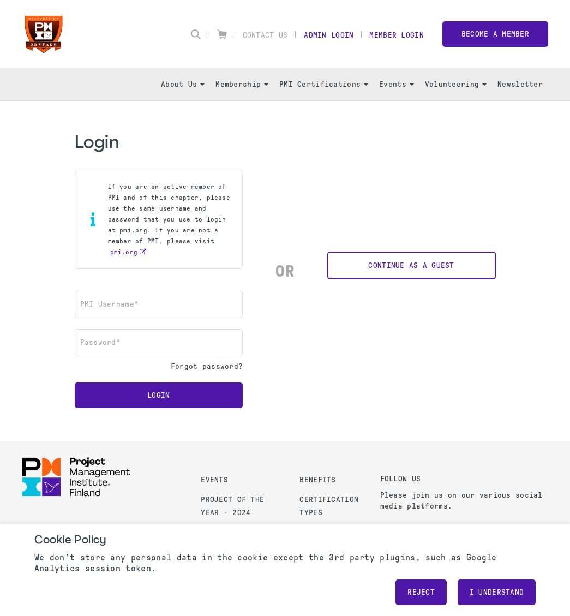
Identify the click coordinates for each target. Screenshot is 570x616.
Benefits (317, 480)
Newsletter (520, 84)
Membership (241, 84)
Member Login (396, 35)
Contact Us (265, 35)
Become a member (495, 34)
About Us (183, 84)
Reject (421, 592)
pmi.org (124, 252)
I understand (497, 592)
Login (158, 395)
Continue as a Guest (411, 265)
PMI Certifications (323, 84)
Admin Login (328, 35)
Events (396, 84)
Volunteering (456, 84)
